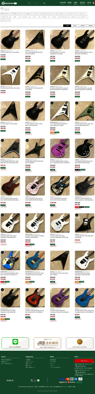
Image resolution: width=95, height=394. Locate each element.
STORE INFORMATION (6, 359)
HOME (2, 8)
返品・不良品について (30, 367)
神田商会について (5, 361)
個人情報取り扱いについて (60, 386)
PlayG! (36, 386)
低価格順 (83, 25)
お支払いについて (29, 361)
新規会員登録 (53, 359)
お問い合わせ (82, 3)
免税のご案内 (72, 386)
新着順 (75, 25)
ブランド (70, 3)
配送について (28, 365)
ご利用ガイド (75, 3)
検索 (44, 3)
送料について (28, 363)
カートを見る (53, 361)
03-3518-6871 (82, 372)
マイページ (52, 365)
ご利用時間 (28, 359)
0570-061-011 (82, 366)
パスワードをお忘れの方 (55, 367)
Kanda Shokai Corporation (25, 386)
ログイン (89, 3)
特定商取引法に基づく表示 (45, 386)
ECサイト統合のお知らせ (6, 363)
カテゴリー (63, 3)
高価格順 (90, 25)
